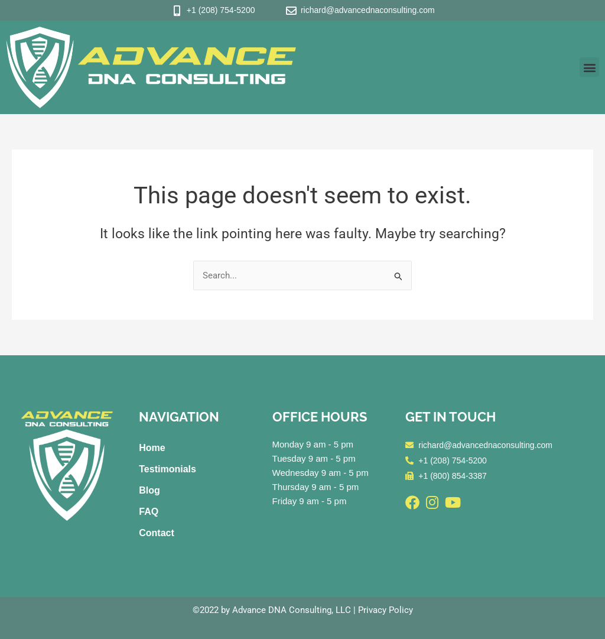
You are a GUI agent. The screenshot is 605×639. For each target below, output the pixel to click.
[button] (589, 67)
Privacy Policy (385, 610)
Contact (156, 533)
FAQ (148, 512)
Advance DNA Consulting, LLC (291, 610)
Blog (149, 490)
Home (152, 448)
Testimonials (167, 469)
